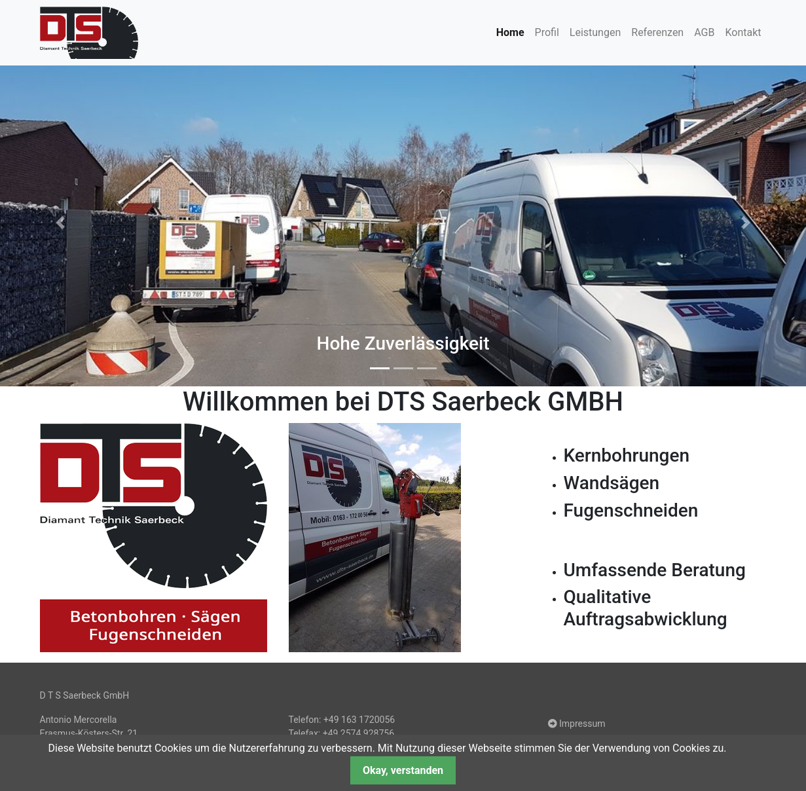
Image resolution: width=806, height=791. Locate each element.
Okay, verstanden (403, 770)
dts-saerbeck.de (89, 33)
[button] (60, 222)
